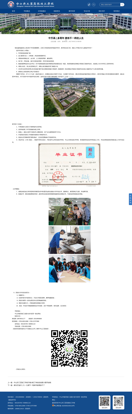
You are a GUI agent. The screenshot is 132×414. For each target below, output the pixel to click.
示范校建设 (42, 11)
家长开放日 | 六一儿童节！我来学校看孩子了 (29, 385)
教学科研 (72, 11)
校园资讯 (57, 11)
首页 (13, 11)
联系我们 (117, 11)
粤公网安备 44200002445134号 (63, 406)
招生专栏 (102, 11)
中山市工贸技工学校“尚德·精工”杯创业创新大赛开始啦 (32, 382)
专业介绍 (87, 11)
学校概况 (27, 11)
